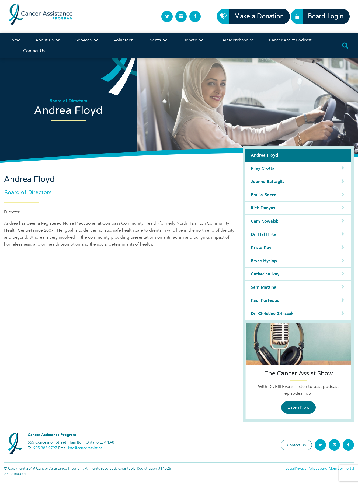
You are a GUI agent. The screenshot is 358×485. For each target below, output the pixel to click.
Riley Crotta (298, 168)
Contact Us (34, 51)
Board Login (322, 16)
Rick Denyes (298, 208)
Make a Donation (256, 16)
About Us (48, 40)
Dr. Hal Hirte (298, 234)
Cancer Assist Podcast (290, 40)
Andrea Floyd (264, 155)
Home (14, 40)
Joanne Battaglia (298, 181)
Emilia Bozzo (298, 195)
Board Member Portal (335, 468)
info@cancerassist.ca (85, 448)
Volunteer (123, 40)
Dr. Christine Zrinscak (298, 313)
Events (158, 40)
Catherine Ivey (298, 274)
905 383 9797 (45, 448)
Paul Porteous (298, 300)
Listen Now (298, 407)
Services (87, 40)
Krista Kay (298, 247)
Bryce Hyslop (298, 261)
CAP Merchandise (236, 40)
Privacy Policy (306, 468)
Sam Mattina (298, 287)
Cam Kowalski (298, 221)
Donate (193, 40)
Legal (290, 468)
